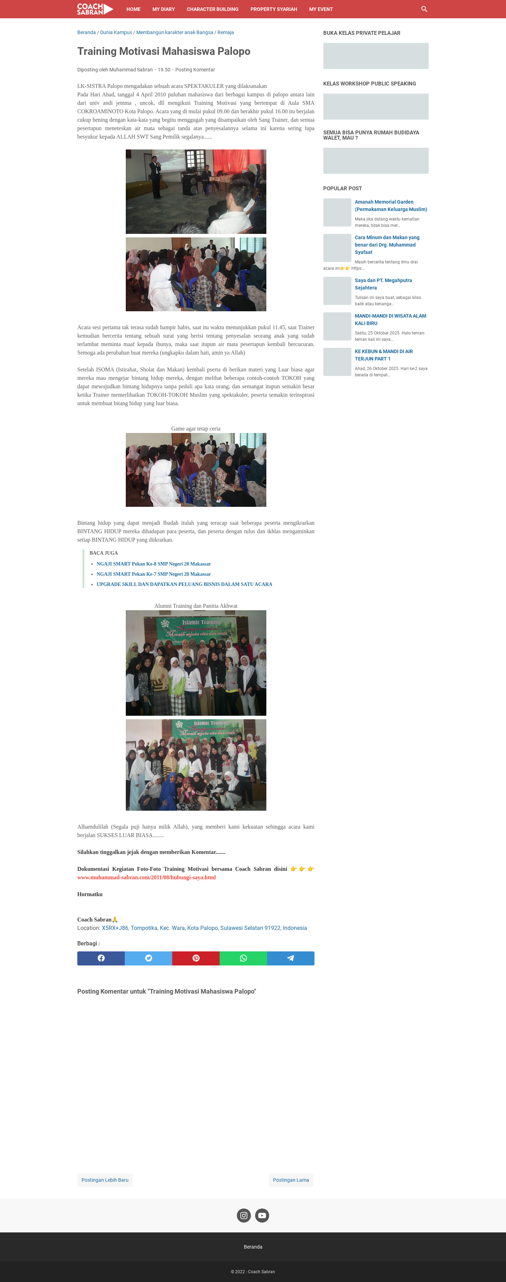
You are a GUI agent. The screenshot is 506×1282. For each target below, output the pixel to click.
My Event (321, 9)
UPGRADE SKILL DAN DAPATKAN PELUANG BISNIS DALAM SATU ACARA (184, 584)
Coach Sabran (261, 1271)
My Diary (164, 9)
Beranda (253, 1247)
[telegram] (290, 958)
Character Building (213, 9)
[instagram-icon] (244, 1215)
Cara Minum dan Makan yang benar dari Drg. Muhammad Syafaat (387, 245)
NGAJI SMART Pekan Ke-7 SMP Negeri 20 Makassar (154, 574)
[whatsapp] (243, 958)
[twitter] (148, 958)
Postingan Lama (291, 1180)
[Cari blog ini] (424, 9)
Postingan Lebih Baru (105, 1180)
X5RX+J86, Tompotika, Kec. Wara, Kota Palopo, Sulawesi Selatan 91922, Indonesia (204, 928)
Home (133, 9)
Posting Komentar (195, 69)
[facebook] (101, 958)
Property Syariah (274, 9)
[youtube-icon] (262, 1215)
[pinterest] (196, 958)
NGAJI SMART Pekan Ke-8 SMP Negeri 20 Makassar (154, 564)
